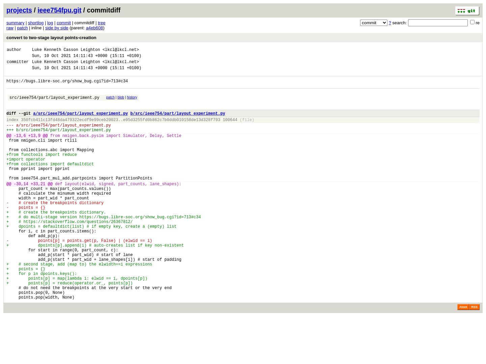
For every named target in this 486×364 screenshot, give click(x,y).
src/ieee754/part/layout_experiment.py (54, 104)
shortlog (36, 22)
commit (64, 22)
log (50, 22)
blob (120, 103)
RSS (474, 354)
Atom (463, 354)
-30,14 (21, 207)
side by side (57, 27)
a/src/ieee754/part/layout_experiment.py (80, 122)
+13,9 (34, 148)
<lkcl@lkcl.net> (121, 50)
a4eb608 (94, 27)
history (132, 103)
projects (19, 10)
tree (101, 22)
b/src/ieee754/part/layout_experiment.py (177, 122)
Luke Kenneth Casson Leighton (66, 50)
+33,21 (38, 207)
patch (22, 27)
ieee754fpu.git (59, 10)
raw (10, 27)
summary (15, 22)
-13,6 (20, 148)
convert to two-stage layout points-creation (51, 37)
